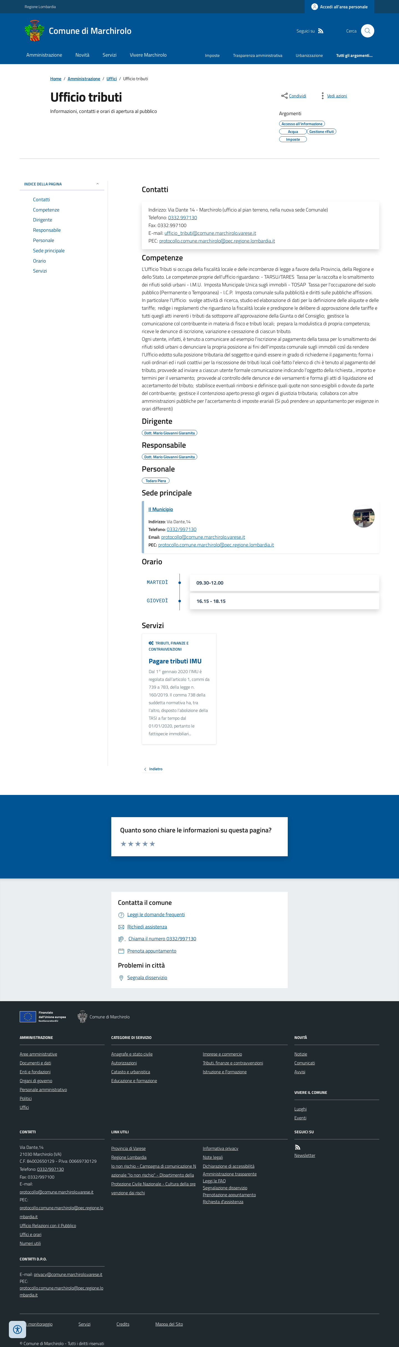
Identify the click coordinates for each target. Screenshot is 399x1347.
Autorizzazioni (124, 1062)
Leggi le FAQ (214, 1180)
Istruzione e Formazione (225, 1071)
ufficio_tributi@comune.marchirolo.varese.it (210, 233)
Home (55, 78)
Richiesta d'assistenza (223, 1201)
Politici (26, 1098)
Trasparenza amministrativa (257, 55)
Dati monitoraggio (36, 1324)
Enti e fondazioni (35, 1071)
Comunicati (304, 1062)
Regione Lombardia (40, 6)
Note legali (213, 1157)
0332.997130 (182, 217)
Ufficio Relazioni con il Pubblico (48, 1225)
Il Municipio (160, 509)
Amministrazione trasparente (230, 1173)
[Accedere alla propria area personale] (339, 6)
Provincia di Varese (128, 1148)
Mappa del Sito (169, 1324)
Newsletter (304, 1155)
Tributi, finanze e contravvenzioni (169, 646)
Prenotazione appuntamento (229, 1194)
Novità (82, 55)
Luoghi (300, 1109)
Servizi (110, 55)
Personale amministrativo (43, 1089)
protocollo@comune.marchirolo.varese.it (203, 537)
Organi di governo (36, 1080)
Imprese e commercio (222, 1054)
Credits (123, 1324)
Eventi (300, 1117)
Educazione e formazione (134, 1080)
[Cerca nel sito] (365, 30)
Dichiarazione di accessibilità (228, 1166)
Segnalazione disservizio (225, 1187)
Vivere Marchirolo (148, 55)
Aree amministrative (38, 1054)
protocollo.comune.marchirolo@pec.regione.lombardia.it (217, 241)
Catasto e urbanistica (130, 1071)
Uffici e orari (30, 1234)
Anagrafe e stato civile (132, 1054)
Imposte (212, 55)
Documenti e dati (35, 1062)
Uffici (112, 78)
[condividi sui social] (293, 95)
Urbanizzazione (309, 55)
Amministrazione (44, 55)
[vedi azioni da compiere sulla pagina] (332, 95)
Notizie (300, 1054)
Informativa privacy (220, 1148)
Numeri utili (30, 1243)
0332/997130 (181, 529)
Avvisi (299, 1071)
